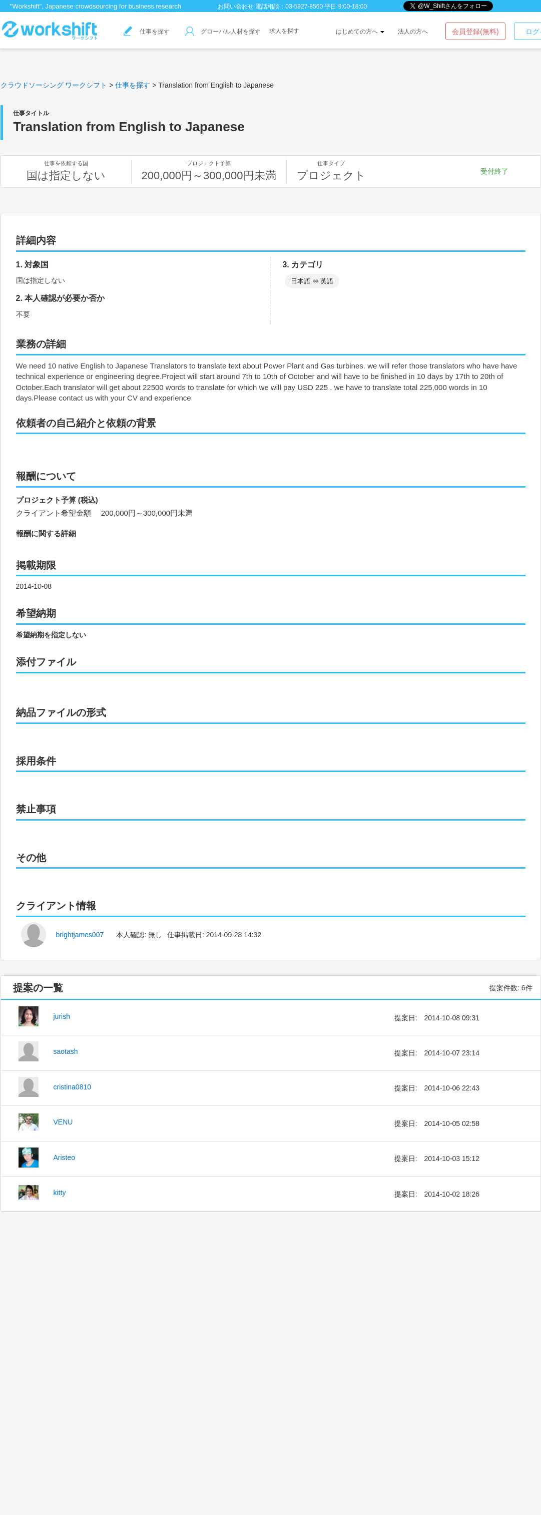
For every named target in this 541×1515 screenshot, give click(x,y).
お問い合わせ (236, 6)
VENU (63, 1122)
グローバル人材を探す (223, 31)
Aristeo (65, 1158)
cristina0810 (73, 1087)
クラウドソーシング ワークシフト (54, 85)
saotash (66, 1051)
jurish (62, 1016)
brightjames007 (80, 935)
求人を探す (284, 31)
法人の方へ (413, 31)
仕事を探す (147, 31)
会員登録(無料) (475, 32)
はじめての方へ (360, 31)
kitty (60, 1193)
